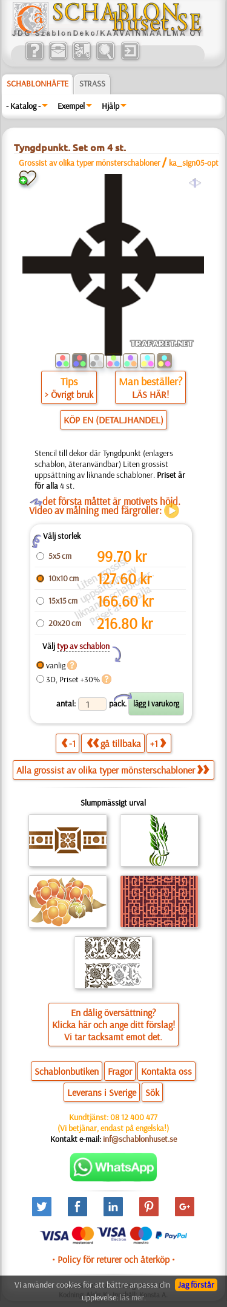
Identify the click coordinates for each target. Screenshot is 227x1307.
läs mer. (133, 1297)
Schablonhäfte (37, 83)
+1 (158, 743)
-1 (68, 743)
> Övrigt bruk (69, 394)
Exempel (71, 105)
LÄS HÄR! (150, 394)
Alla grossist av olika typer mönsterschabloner (112, 770)
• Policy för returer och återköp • (113, 1259)
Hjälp (110, 105)
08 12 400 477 (133, 1117)
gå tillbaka (114, 743)
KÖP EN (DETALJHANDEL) (113, 420)
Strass (92, 83)
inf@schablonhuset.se (140, 1138)
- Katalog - (23, 105)
